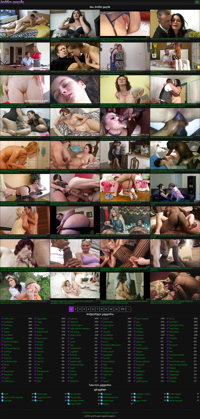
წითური (40, 345)
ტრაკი (171, 319)
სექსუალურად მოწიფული (80, 328)
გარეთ (72, 342)
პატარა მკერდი (142, 319)
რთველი (172, 381)
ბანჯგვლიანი (108, 338)
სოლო (105, 342)
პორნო (39, 401)
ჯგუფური (139, 375)
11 (116, 309)
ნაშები (138, 325)
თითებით (140, 338)
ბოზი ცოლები (108, 352)
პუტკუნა (139, 378)
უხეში (39, 381)
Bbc (170, 348)
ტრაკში (40, 378)
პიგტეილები (174, 375)
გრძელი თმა (108, 371)
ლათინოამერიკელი (177, 361)
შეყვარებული (42, 338)
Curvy (138, 368)
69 (5, 368)
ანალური (106, 332)
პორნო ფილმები (175, 401)
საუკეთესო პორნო (44, 397)
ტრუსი (39, 335)
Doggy (39, 322)
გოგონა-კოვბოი (76, 325)
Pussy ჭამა (140, 365)
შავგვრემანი (42, 319)
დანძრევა (8, 352)
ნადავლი (40, 328)
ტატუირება (107, 348)
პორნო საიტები (175, 394)
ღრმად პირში (75, 335)
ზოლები (139, 328)
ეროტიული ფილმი (176, 355)
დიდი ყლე (140, 342)
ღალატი (40, 361)
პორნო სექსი (42, 394)
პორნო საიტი (108, 401)
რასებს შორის (75, 348)
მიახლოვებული (142, 348)
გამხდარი (140, 335)
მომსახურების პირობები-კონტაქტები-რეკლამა (100, 412)
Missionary (8, 325)
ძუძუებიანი (74, 322)
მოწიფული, (107, 394)
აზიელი (7, 332)
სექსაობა (73, 319)
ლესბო (139, 345)
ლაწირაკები (108, 322)
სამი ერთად (75, 332)
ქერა (138, 322)
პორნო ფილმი (12, 2)
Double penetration (77, 365)
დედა (39, 355)
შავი (71, 345)
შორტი (6, 355)
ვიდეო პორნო (75, 404)
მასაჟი (6, 365)
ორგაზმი (73, 375)
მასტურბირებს (42, 332)
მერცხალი (140, 355)
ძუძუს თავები (174, 371)
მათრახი (73, 355)
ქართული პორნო (77, 401)
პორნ (6, 394)
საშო (105, 328)
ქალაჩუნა (173, 378)
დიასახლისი (75, 358)
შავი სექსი (8, 401)
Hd (38, 325)
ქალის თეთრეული (11, 342)
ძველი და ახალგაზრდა (178, 365)
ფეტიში (106, 381)
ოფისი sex (107, 375)
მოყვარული (174, 328)
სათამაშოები (108, 335)
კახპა (72, 338)
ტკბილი (40, 342)
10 (111, 309)
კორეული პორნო (143, 394)
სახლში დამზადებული (112, 345)
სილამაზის (8, 335)
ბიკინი (72, 368)
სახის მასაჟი (174, 332)
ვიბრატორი (140, 358)
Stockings (139, 332)
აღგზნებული (9, 338)
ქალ (72, 378)
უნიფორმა (74, 381)
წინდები (172, 368)
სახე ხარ (40, 358)
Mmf (170, 352)
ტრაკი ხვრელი (109, 361)
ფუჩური (106, 319)
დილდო (40, 352)
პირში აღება (9, 319)
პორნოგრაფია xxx (110, 397)
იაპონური (173, 338)
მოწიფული (140, 371)
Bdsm (105, 365)
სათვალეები (9, 371)
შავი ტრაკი (8, 375)
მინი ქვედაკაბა (43, 371)
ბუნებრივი (8, 345)
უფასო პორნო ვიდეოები (13, 397)
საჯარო (7, 378)
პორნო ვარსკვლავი (12, 348)
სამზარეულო (9, 381)
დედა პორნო (174, 397)
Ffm (38, 365)
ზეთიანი (106, 358)
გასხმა (6, 328)
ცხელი (172, 335)
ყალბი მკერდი (142, 381)
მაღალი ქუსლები (143, 361)
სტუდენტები (107, 355)
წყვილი (40, 348)
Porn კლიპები (75, 397)
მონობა (73, 371)
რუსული (139, 352)
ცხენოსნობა (8, 322)
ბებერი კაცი (107, 368)
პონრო (139, 397)
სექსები (106, 404)
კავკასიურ (74, 352)
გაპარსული (173, 322)
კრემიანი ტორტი (10, 361)
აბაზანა (40, 375)
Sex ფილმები (75, 394)
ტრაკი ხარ (173, 345)
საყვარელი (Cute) (176, 325)
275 (122, 309)
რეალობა (8, 358)
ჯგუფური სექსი (76, 361)
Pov (170, 342)
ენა (104, 378)
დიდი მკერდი (108, 325)
